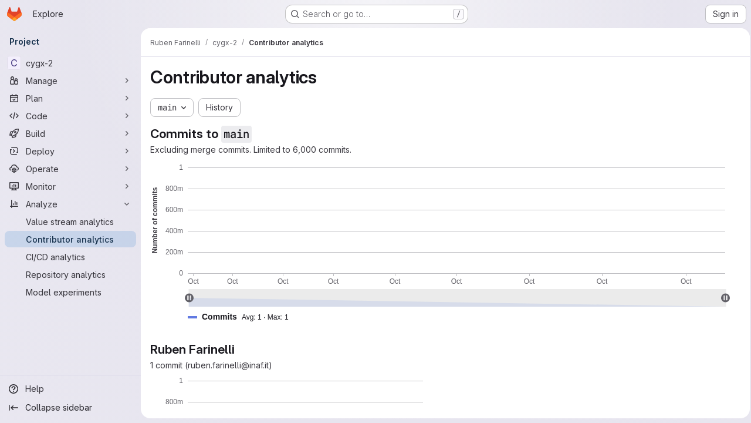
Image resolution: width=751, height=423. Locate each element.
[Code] (70, 116)
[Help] (70, 389)
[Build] (70, 133)
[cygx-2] (70, 63)
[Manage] (70, 80)
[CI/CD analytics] (70, 257)
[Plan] (70, 98)
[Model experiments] (70, 292)
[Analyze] (70, 204)
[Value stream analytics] (70, 221)
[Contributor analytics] (70, 239)
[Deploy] (70, 151)
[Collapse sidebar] (70, 408)
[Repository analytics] (70, 274)
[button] (243, 317)
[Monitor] (70, 186)
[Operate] (70, 168)
